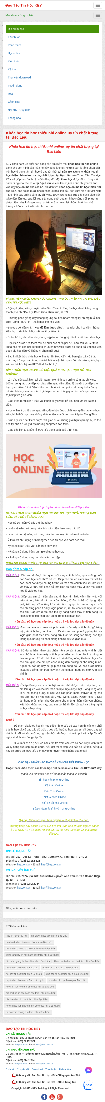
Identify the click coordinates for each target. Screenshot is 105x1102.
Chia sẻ (10, 1069)
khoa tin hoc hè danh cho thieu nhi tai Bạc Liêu (30, 986)
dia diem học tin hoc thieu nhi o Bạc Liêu (27, 999)
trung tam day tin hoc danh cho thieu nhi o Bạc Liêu (32, 955)
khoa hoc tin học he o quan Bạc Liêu (67, 980)
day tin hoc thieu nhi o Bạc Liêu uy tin (25, 980)
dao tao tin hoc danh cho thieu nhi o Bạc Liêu (29, 942)
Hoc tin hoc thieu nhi (16, 935)
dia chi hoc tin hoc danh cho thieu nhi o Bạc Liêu (31, 993)
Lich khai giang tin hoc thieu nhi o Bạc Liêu (28, 961)
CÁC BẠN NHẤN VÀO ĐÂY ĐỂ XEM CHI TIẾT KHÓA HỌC (54, 762)
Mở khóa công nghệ (19, 15)
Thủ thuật (50, 1069)
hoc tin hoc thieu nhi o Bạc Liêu (22, 967)
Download (37, 1069)
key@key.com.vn (44, 1044)
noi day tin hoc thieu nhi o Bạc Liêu (49, 935)
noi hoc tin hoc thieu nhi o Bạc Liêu (60, 967)
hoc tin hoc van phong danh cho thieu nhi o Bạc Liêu (33, 1005)
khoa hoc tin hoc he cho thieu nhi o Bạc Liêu (77, 961)
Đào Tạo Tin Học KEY (23, 5)
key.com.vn (21, 1044)
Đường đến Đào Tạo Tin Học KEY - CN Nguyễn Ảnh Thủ (48, 1075)
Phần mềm (65, 1069)
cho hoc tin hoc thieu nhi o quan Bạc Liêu (67, 974)
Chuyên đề (23, 1069)
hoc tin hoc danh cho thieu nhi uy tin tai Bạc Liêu (31, 948)
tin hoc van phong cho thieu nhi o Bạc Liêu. (28, 1012)
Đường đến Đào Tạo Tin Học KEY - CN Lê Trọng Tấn (46, 1082)
